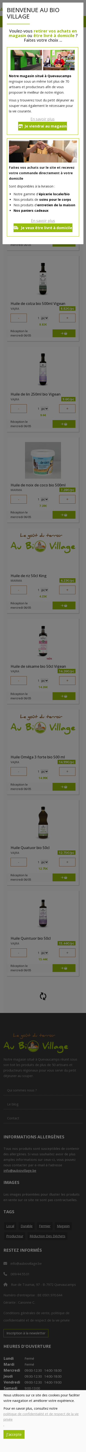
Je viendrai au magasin (42, 126)
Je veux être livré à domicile (43, 227)
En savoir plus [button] (43, 119)
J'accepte (14, 1434)
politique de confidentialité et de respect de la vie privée (41, 1417)
